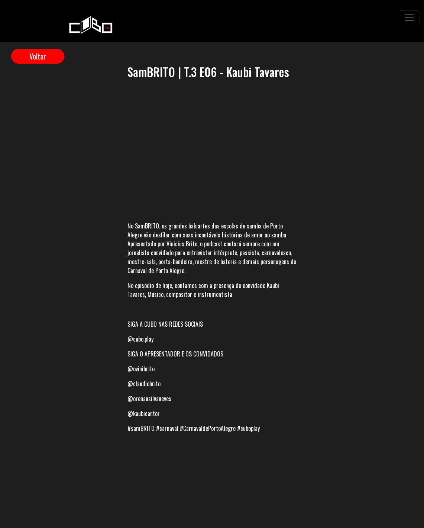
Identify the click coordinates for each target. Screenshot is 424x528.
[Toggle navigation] (409, 17)
